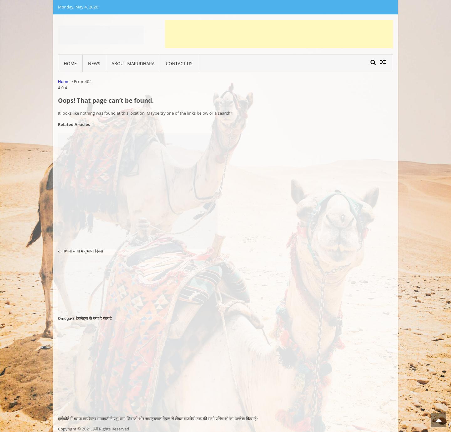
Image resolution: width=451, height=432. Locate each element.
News (94, 63)
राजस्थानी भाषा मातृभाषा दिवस (80, 251)
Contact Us (179, 63)
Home (70, 63)
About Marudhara (132, 63)
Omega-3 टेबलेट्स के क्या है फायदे (85, 318)
